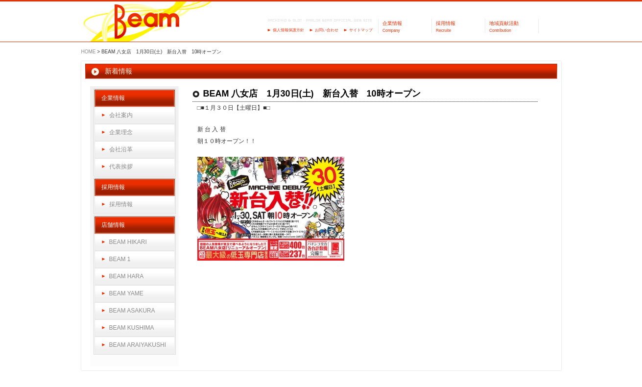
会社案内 (121, 115)
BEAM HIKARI (128, 242)
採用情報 (121, 204)
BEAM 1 (120, 259)
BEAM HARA (126, 276)
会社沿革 (121, 149)
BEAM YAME (126, 293)
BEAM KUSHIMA (131, 327)
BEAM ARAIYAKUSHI (137, 344)
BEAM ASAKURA (132, 310)
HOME (88, 51)
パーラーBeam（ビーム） (147, 22)
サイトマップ (361, 30)
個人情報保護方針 (288, 30)
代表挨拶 (121, 166)
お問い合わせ (326, 30)
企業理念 (121, 132)
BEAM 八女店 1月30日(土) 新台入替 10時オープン (312, 93)
